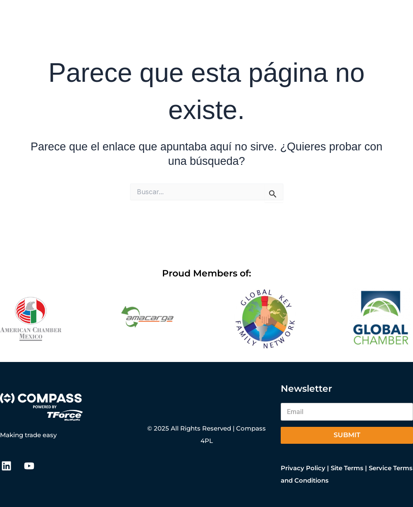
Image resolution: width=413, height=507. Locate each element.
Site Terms (347, 468)
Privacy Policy (303, 468)
